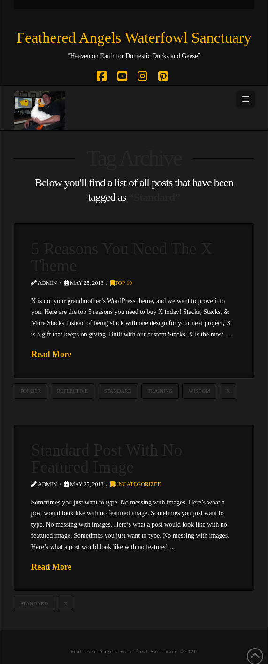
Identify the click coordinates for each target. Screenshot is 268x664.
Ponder (30, 391)
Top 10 (121, 283)
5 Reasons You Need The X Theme (121, 257)
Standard (117, 391)
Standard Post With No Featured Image (106, 459)
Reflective (72, 391)
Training (160, 391)
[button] (245, 99)
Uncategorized (135, 484)
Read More (51, 354)
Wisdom (199, 391)
